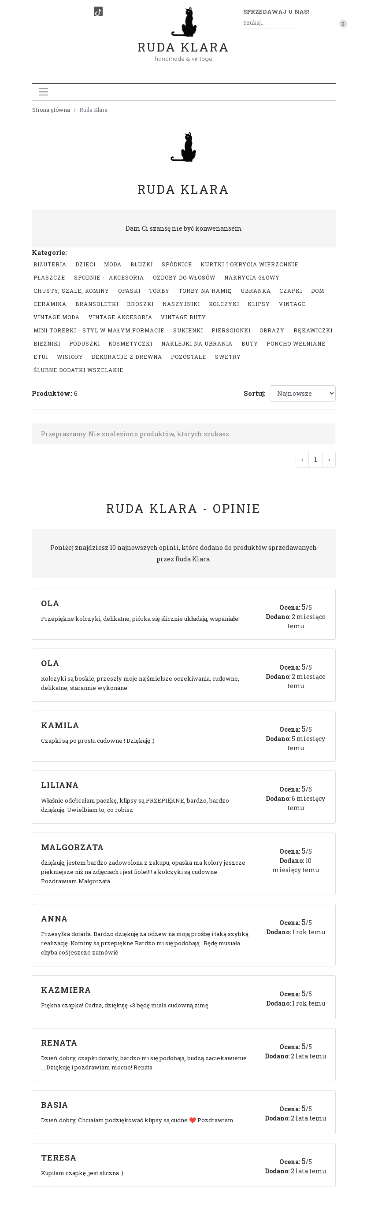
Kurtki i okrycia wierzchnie (249, 264)
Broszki (140, 303)
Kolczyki (224, 303)
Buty (249, 343)
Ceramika (50, 303)
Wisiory (70, 356)
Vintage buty (183, 317)
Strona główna (51, 109)
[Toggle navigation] (43, 92)
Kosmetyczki (130, 343)
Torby (159, 290)
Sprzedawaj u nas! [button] (276, 11)
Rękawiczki (313, 330)
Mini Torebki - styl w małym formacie (98, 330)
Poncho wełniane (296, 343)
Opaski (129, 290)
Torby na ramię (205, 290)
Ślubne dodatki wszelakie (78, 369)
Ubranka (256, 290)
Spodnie (87, 277)
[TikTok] (98, 11)
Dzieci (85, 264)
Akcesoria (126, 277)
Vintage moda (56, 317)
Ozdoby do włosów (184, 277)
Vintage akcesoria (120, 317)
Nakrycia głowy (252, 277)
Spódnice (177, 264)
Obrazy (272, 330)
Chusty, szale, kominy (71, 290)
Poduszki (84, 343)
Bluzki (141, 264)
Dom (317, 290)
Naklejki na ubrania (197, 343)
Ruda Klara (183, 40)
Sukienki (188, 330)
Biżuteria (50, 264)
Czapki (290, 290)
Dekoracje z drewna (127, 356)
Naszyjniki (181, 303)
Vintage (292, 303)
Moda (113, 264)
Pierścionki (231, 330)
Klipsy (259, 303)
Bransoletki (97, 303)
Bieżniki (46, 343)
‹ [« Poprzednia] (302, 459)
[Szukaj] (292, 22)
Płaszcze (49, 277)
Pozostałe (188, 356)
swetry (228, 356)
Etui (40, 356)
